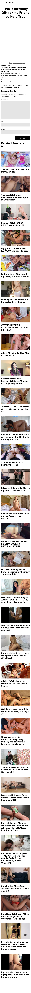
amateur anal (9, 67)
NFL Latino (10, 2)
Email (3, 129)
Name (3, 121)
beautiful (23, 67)
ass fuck (17, 67)
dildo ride (16, 69)
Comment (4, 99)
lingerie (22, 69)
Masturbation (17, 63)
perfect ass (5, 71)
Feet (10, 63)
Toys (8, 65)
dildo (11, 69)
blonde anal (5, 69)
